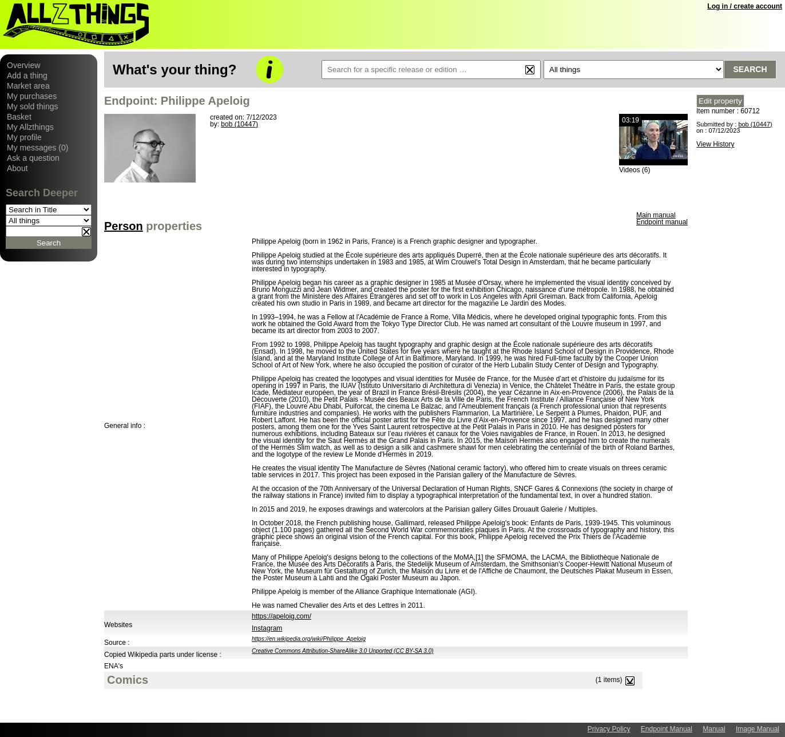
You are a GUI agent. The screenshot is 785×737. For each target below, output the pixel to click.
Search (750, 69)
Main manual (656, 215)
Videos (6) (634, 170)
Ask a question (33, 158)
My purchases (32, 96)
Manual (714, 729)
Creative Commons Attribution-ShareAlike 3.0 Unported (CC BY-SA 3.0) (343, 651)
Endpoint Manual (666, 729)
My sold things (32, 106)
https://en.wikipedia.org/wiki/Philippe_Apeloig (309, 639)
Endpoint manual (662, 222)
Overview (23, 65)
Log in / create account (744, 6)
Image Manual (757, 729)
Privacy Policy (609, 729)
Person (123, 226)
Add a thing (27, 75)
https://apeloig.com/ (281, 616)
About (17, 168)
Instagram (267, 628)
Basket (19, 116)
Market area (28, 85)
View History (715, 144)
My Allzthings (30, 127)
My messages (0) (37, 147)
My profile (24, 137)
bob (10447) (239, 124)
